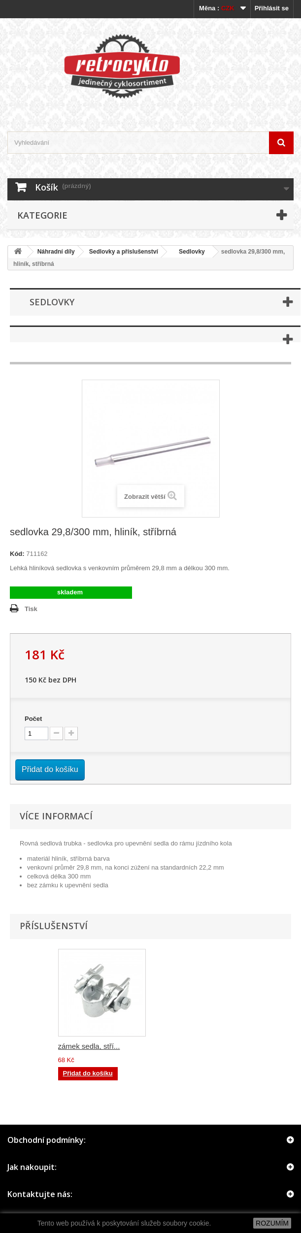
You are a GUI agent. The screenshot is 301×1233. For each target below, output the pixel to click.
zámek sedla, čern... (91, 1046)
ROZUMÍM (272, 1223)
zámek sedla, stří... (187, 1046)
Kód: (17, 553)
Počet (33, 718)
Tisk (31, 609)
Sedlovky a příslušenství (123, 251)
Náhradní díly (56, 251)
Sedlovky (188, 251)
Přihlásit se (272, 8)
